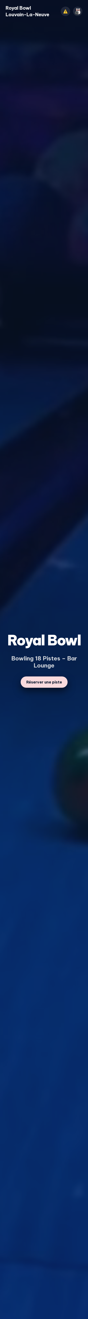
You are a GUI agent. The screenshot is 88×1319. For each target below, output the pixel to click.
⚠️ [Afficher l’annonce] (65, 11)
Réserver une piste (44, 682)
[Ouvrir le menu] (77, 11)
